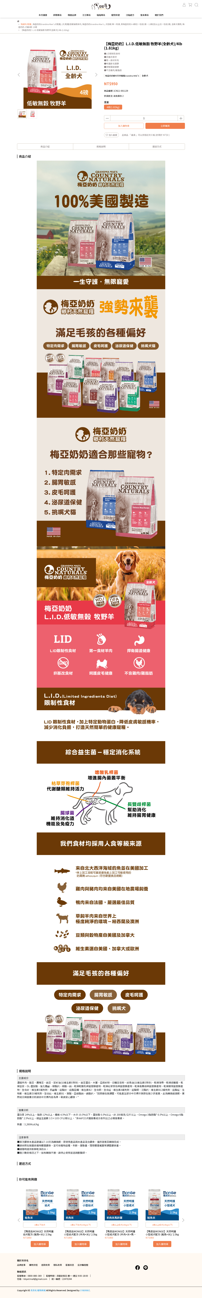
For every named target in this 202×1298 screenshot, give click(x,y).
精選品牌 (72, 14)
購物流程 (33, 1264)
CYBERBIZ (85, 1290)
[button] (96, 75)
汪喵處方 (130, 14)
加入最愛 (111, 134)
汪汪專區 (86, 14)
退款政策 (45, 1264)
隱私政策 (57, 1264)
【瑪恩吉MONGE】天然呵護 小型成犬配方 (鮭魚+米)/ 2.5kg (162, 1233)
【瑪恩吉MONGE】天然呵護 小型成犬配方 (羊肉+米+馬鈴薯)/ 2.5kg (120, 1233)
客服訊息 (69, 1264)
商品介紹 (45, 146)
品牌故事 (21, 1264)
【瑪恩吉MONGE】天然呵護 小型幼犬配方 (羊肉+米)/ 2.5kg (80, 1233)
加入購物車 (123, 125)
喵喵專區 (101, 14)
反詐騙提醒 (83, 1264)
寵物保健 (115, 14)
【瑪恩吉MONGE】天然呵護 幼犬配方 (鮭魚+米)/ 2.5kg (38, 1233)
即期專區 (57, 14)
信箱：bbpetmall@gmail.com (32, 1278)
